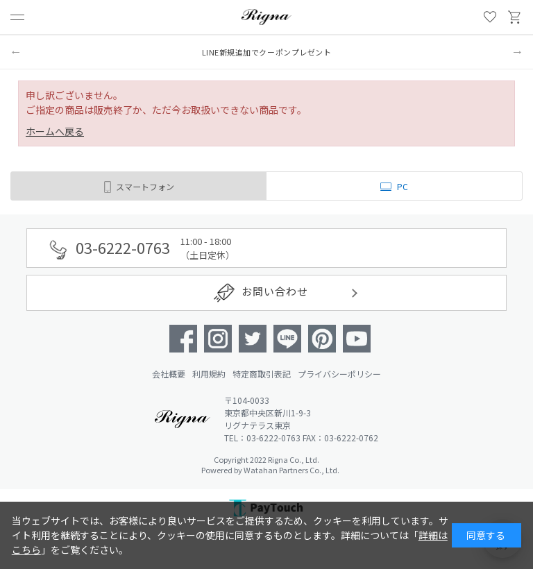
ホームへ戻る (55, 131)
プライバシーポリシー (339, 374)
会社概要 (168, 374)
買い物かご (514, 17)
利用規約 (209, 374)
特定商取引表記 (261, 374)
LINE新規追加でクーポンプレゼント (267, 52)
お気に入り (489, 17)
